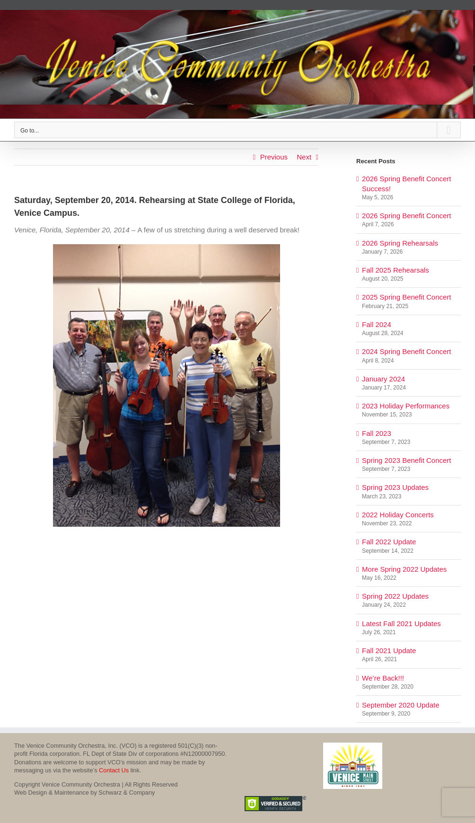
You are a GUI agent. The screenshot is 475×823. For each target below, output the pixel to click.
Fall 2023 (376, 433)
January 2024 (383, 379)
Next (304, 157)
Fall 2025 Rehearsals (395, 270)
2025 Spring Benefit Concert (406, 297)
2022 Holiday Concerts (398, 515)
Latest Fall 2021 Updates (401, 623)
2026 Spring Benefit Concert (406, 216)
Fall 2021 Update (389, 650)
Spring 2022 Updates (395, 596)
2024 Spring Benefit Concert (406, 351)
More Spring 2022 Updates (404, 569)
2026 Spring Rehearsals (400, 243)
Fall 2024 (376, 324)
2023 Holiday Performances (405, 406)
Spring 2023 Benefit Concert (406, 460)
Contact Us (114, 770)
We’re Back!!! (383, 678)
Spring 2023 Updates (395, 487)
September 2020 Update (400, 705)
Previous (274, 157)
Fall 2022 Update (389, 542)
